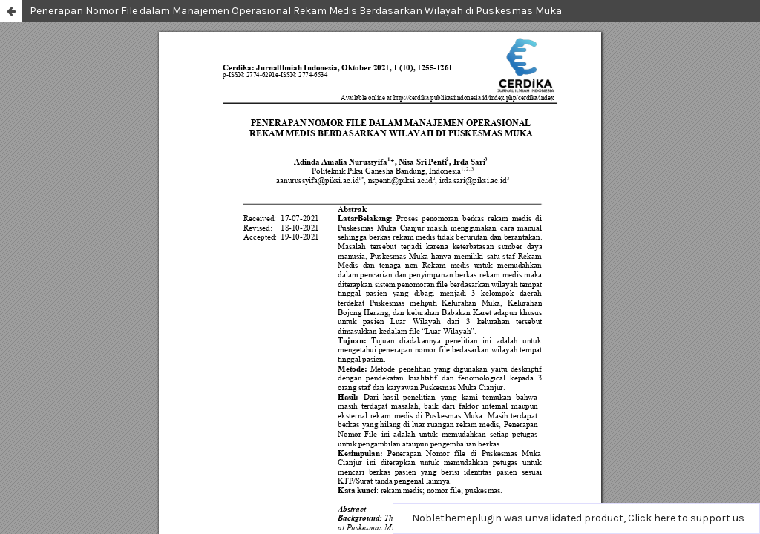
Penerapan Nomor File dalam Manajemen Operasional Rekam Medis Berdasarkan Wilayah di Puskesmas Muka (296, 10)
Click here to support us (686, 518)
